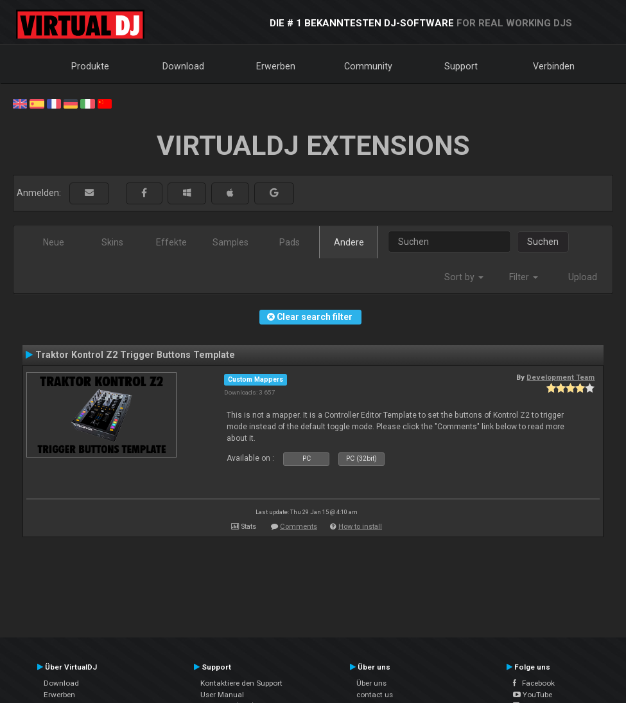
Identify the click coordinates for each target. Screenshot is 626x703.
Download (183, 66)
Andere (349, 242)
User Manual (222, 694)
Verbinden (554, 66)
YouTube (532, 694)
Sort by (463, 277)
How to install (360, 526)
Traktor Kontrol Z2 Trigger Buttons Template (135, 355)
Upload (582, 277)
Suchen (543, 241)
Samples (230, 242)
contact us (374, 694)
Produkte (90, 66)
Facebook (534, 683)
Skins (112, 242)
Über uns (371, 683)
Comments (298, 526)
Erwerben (275, 66)
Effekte (171, 242)
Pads (289, 242)
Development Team (560, 377)
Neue (53, 242)
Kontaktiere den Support (241, 683)
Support (461, 66)
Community (368, 66)
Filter (523, 277)
